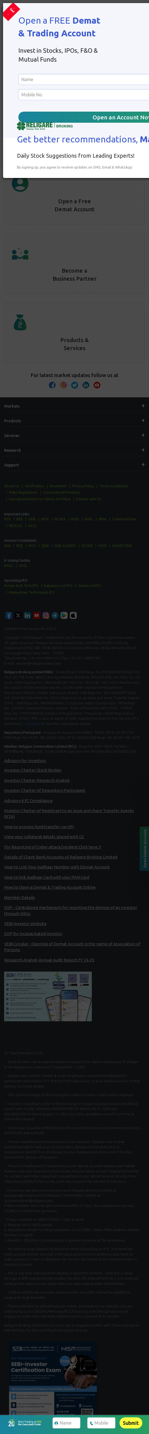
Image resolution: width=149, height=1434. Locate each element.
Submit (131, 1423)
